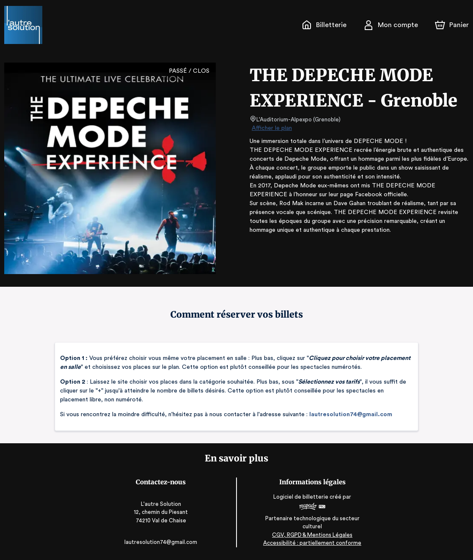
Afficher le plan (271, 128)
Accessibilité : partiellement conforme (311, 543)
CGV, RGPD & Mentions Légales (311, 535)
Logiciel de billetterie (301, 497)
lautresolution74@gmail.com (344, 414)
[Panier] (452, 24)
